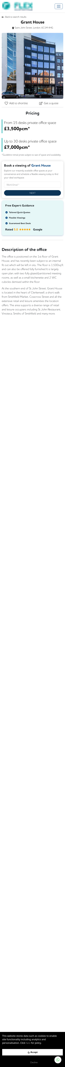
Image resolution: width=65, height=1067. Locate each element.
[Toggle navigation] (59, 6)
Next (33, 192)
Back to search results (14, 16)
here (28, 1042)
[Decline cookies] (32, 1062)
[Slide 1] (27, 94)
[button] (6, 66)
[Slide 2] (32, 94)
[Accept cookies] (32, 1052)
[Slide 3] (38, 94)
